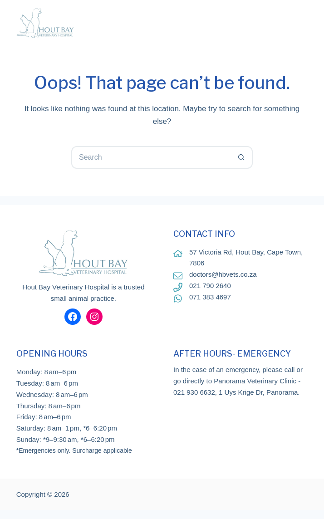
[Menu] (302, 22)
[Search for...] (150, 157)
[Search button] (241, 157)
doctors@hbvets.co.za (223, 274)
